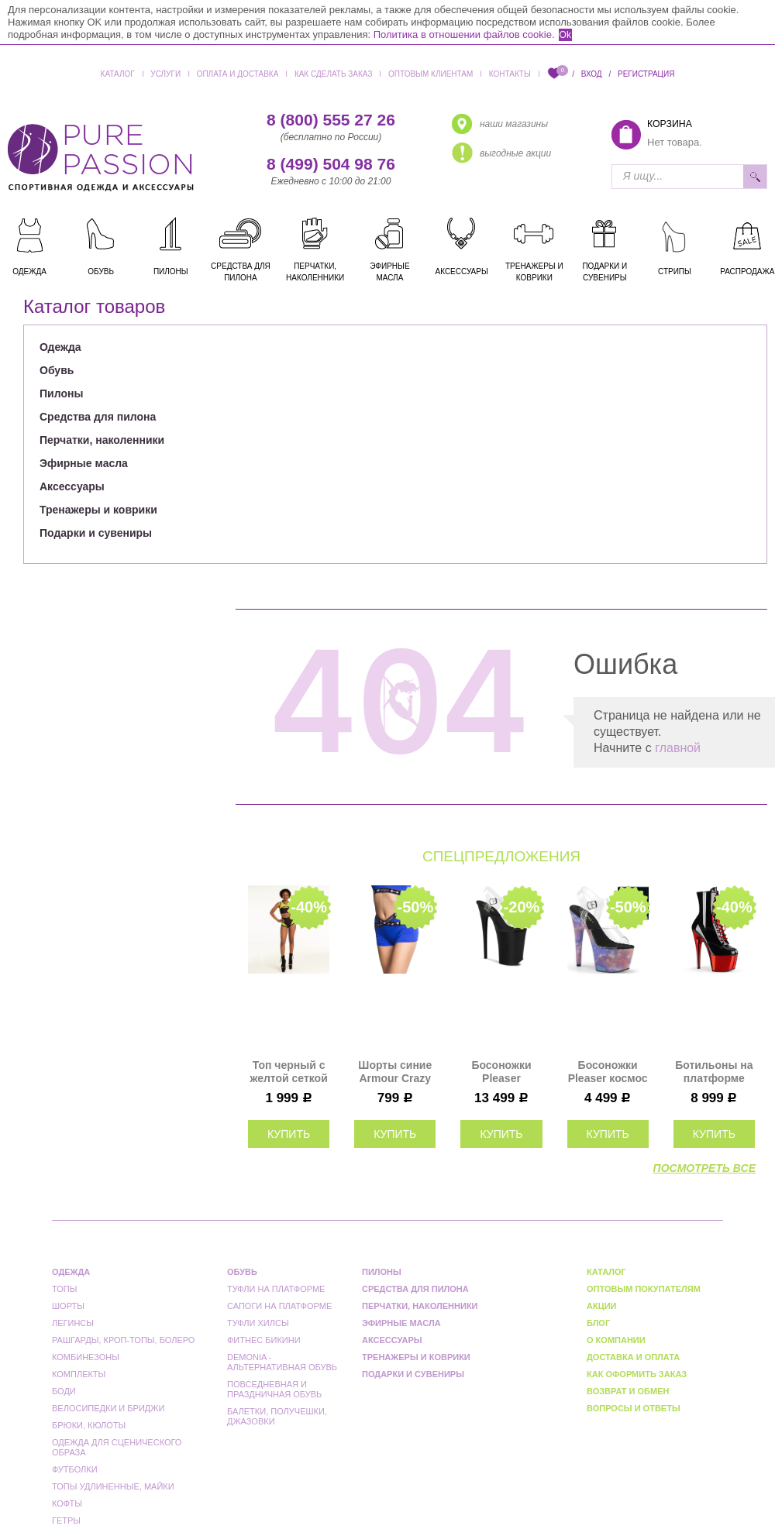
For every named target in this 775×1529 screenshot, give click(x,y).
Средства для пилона (98, 417)
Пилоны (61, 393)
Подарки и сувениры (96, 533)
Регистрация (646, 74)
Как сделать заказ (333, 74)
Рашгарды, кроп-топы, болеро (123, 1340)
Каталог (118, 74)
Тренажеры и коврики (98, 509)
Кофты (67, 1503)
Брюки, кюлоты (89, 1425)
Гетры (66, 1520)
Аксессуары (72, 486)
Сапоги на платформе (279, 1306)
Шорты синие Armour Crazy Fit (395, 1072)
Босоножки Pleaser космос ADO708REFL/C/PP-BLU (608, 1072)
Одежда (60, 347)
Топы (64, 1289)
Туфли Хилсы (258, 1323)
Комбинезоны (85, 1357)
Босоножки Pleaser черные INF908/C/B (501, 1072)
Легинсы (73, 1323)
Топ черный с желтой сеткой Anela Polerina (288, 1072)
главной (678, 747)
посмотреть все (704, 1168)
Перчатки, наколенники (102, 440)
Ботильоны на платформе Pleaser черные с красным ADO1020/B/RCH (714, 1072)
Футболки (75, 1469)
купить (288, 1134)
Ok (565, 34)
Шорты (68, 1306)
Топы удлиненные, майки (113, 1486)
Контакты (510, 74)
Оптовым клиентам (430, 74)
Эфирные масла (84, 463)
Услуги (165, 74)
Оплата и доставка (238, 74)
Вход (591, 74)
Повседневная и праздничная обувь (274, 1389)
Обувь (57, 370)
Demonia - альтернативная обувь (282, 1362)
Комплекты (78, 1374)
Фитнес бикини (264, 1340)
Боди (64, 1391)
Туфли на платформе (276, 1289)
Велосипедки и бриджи (108, 1408)
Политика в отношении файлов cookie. (464, 34)
